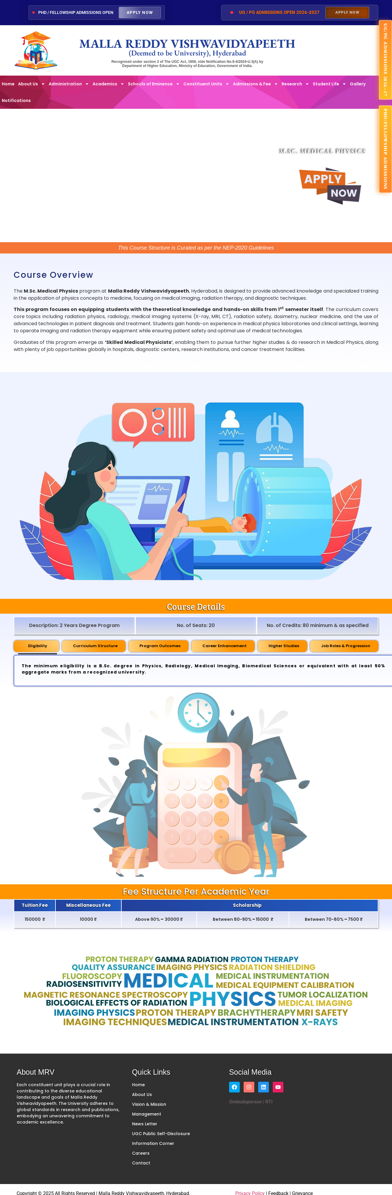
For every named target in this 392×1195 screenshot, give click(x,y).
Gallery (358, 84)
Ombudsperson (245, 1102)
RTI (268, 1102)
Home (8, 84)
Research (295, 84)
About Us (31, 84)
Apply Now (140, 12)
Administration (69, 84)
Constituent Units (206, 84)
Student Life (329, 84)
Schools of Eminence (154, 84)
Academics (108, 84)
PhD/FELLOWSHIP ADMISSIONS (385, 149)
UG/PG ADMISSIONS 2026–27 (385, 59)
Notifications (16, 100)
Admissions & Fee (255, 84)
